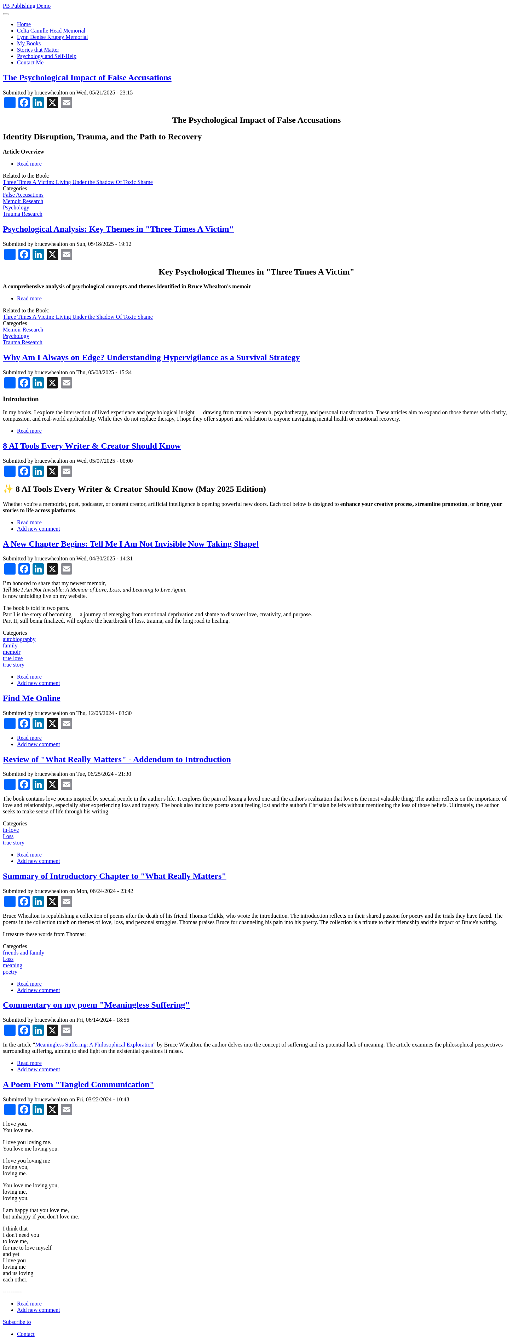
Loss (8, 836)
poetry (10, 972)
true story (13, 665)
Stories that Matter (38, 50)
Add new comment (38, 529)
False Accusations (23, 195)
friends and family (23, 953)
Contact (26, 1334)
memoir (12, 652)
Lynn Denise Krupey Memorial (52, 37)
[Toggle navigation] (5, 14)
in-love (11, 830)
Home (24, 24)
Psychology (16, 207)
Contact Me (30, 62)
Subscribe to (17, 1322)
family (10, 645)
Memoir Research (23, 201)
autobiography (19, 639)
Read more (29, 164)
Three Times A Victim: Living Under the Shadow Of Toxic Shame (78, 182)
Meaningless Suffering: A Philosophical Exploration (94, 1045)
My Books (29, 43)
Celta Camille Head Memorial (51, 31)
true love (13, 658)
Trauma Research (22, 214)
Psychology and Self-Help (46, 56)
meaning (12, 965)
